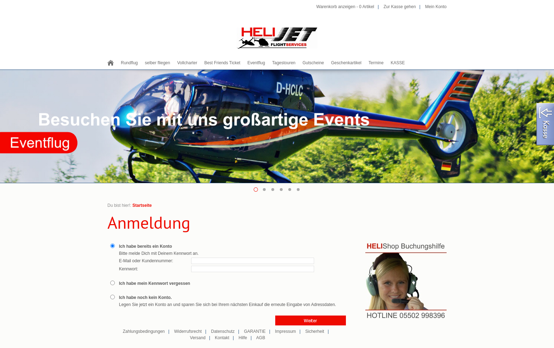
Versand (198, 337)
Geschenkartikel (346, 62)
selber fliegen (157, 62)
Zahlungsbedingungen (144, 331)
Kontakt (222, 337)
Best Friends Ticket (222, 62)
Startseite (142, 205)
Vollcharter (187, 62)
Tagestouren (283, 62)
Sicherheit (314, 331)
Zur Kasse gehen (399, 6)
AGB (260, 337)
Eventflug (256, 62)
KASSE (398, 62)
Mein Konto (436, 6)
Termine (376, 62)
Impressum (285, 331)
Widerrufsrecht (188, 331)
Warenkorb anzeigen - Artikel (345, 6)
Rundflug (129, 62)
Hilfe (242, 337)
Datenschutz (223, 331)
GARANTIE (254, 331)
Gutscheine (313, 62)
